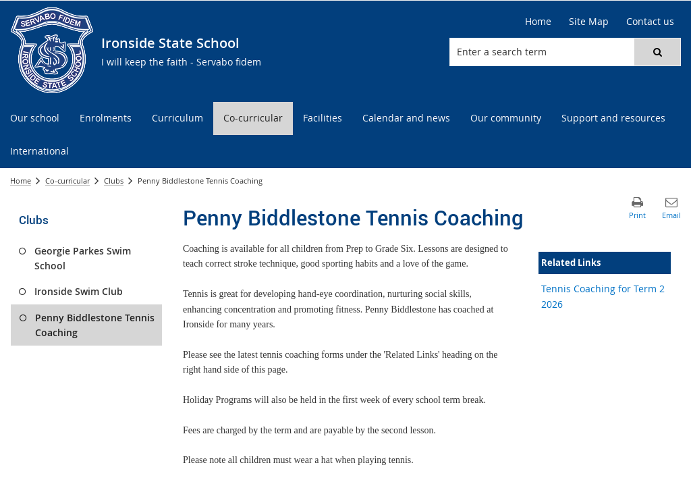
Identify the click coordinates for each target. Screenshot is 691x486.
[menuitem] (35, 118)
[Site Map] (588, 21)
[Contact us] (650, 21)
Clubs (113, 181)
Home (20, 181)
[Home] (538, 21)
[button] (657, 51)
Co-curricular (67, 181)
